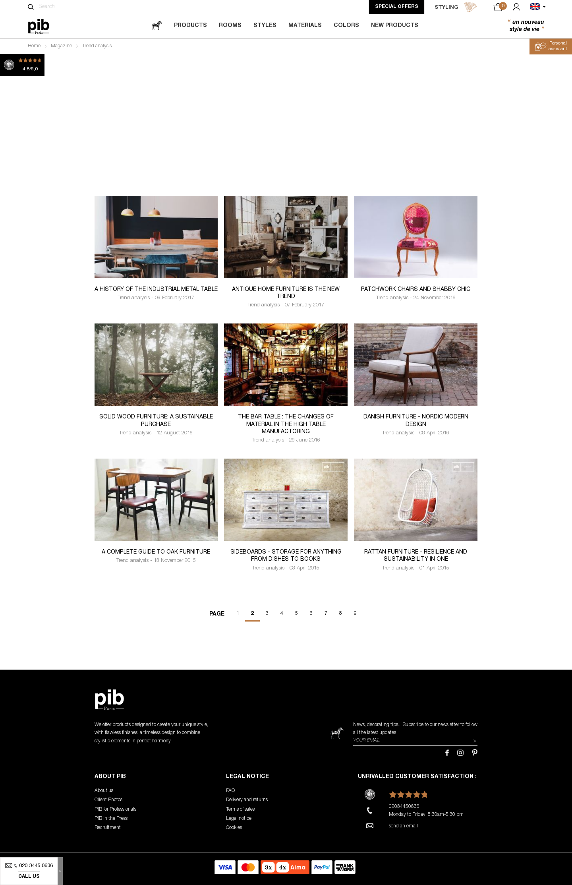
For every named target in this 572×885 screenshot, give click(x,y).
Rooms (230, 26)
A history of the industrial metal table (156, 289)
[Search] (31, 7)
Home (34, 46)
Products (190, 26)
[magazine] (157, 26)
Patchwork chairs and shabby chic (415, 289)
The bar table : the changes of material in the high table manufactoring (286, 424)
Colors (346, 26)
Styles (264, 26)
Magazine (61, 46)
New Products (394, 26)
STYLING (456, 7)
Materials (305, 26)
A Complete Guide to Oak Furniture (156, 552)
